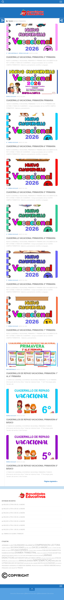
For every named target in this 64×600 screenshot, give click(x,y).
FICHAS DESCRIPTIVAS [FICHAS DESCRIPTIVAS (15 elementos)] (54, 553)
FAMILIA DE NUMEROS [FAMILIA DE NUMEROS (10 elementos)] (42, 553)
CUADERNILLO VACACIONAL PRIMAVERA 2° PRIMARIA (30, 57)
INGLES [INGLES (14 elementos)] (12, 555)
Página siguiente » (51, 481)
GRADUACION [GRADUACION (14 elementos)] (5, 555)
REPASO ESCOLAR (23, 53)
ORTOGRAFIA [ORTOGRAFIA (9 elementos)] (58, 563)
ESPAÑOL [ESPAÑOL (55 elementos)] (24, 550)
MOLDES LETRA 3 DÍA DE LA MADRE (14, 521)
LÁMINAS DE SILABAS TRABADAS (13, 533)
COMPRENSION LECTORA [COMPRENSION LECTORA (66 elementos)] (47, 545)
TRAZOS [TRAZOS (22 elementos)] (20, 568)
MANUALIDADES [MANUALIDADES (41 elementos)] (26, 560)
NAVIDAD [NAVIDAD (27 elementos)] (51, 563)
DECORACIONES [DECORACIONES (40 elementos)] (17, 547)
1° (6, 326)
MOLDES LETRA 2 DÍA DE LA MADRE (14, 525)
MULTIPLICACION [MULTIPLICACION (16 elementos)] (43, 563)
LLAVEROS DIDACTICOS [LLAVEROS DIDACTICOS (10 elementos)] (13, 561)
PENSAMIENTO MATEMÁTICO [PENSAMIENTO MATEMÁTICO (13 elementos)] (9, 565)
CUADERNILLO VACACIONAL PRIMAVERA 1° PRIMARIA (30, 330)
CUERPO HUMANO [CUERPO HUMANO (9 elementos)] (6, 547)
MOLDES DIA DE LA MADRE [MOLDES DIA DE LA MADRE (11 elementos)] (31, 563)
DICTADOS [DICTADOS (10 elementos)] (8, 550)
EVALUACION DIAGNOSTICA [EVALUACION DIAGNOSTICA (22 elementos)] (51, 550)
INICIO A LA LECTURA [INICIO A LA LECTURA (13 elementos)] (19, 555)
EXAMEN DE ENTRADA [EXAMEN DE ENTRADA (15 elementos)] (8, 553)
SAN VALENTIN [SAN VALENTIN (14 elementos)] (13, 568)
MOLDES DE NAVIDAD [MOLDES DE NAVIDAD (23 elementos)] (16, 563)
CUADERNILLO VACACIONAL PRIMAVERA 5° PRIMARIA (30, 192)
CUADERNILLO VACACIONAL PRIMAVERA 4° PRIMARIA (30, 238)
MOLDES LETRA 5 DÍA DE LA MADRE (14, 513)
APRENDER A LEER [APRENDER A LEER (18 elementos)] (7, 545)
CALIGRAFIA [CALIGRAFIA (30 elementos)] (29, 545)
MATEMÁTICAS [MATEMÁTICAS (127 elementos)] (42, 560)
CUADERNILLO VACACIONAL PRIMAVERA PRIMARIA (29, 100)
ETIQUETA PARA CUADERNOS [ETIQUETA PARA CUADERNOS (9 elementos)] (35, 550)
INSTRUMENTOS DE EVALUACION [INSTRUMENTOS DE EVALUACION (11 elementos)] (34, 555)
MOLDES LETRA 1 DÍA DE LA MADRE (14, 529)
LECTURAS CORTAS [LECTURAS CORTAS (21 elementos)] (34, 558)
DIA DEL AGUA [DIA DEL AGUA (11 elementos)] (28, 547)
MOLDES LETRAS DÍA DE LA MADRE (14, 504)
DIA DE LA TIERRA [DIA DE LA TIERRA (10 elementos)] (52, 547)
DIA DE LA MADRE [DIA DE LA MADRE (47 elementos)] (40, 547)
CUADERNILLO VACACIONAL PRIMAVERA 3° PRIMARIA (30, 284)
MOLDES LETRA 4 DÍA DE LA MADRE (14, 517)
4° (6, 234)
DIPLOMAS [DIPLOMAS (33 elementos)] (15, 550)
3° (6, 280)
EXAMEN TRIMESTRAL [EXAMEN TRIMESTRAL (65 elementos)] (26, 552)
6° (6, 142)
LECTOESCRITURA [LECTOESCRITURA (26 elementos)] (21, 558)
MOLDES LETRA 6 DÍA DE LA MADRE (14, 509)
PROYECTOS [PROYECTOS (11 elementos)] (35, 565)
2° (6, 53)
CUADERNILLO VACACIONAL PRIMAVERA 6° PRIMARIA (30, 146)
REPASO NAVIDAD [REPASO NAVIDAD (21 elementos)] (50, 565)
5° (6, 188)
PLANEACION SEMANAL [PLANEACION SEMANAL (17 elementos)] (24, 565)
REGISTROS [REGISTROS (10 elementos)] (41, 565)
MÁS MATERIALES (13, 53)
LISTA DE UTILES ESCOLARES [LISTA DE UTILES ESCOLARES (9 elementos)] (47, 558)
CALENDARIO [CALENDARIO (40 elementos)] (19, 545)
